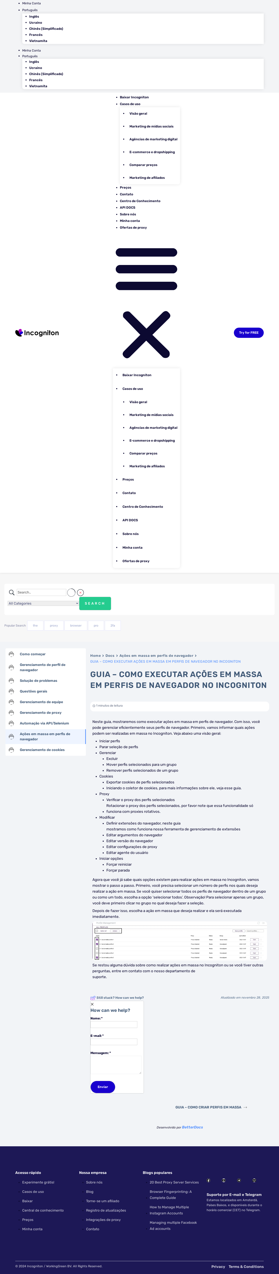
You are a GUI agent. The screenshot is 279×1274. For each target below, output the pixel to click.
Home (95, 656)
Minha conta (130, 221)
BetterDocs (192, 1127)
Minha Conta (31, 3)
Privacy (218, 1266)
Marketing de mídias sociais (151, 126)
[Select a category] (43, 603)
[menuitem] (143, 10)
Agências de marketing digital (153, 139)
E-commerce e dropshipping (152, 152)
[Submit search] (95, 603)
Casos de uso (130, 104)
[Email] (113, 1042)
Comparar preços (143, 165)
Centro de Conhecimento (140, 201)
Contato (126, 194)
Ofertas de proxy (133, 228)
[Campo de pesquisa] (41, 592)
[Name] (113, 1024)
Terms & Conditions (246, 1266)
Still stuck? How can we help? (117, 998)
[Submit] (102, 1087)
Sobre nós (128, 214)
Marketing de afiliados (147, 178)
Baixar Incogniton (134, 97)
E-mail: (113, 1039)
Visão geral (138, 114)
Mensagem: (115, 1062)
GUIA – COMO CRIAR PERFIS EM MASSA (211, 1107)
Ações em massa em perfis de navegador (156, 656)
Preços (125, 187)
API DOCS (127, 208)
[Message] (115, 1065)
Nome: (113, 1022)
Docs (109, 656)
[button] (146, 301)
